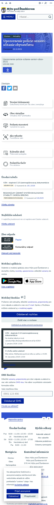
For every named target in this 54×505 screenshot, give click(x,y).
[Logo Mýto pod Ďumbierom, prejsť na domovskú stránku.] (27, 10)
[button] (44, 407)
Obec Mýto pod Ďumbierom (34, 495)
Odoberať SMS (12, 389)
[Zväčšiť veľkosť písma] (45, 3)
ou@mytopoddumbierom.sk (36, 465)
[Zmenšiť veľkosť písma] (42, 3)
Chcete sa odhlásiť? (9, 394)
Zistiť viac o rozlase (27, 308)
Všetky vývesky (7, 193)
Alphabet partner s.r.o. (38, 492)
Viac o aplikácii (7, 275)
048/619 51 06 (36, 462)
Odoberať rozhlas (27, 303)
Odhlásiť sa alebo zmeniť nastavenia (27, 313)
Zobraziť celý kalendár (10, 241)
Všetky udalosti (8, 212)
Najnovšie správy (15, 408)
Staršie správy (9, 353)
